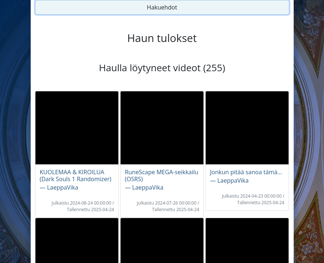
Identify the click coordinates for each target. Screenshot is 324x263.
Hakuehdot (162, 7)
